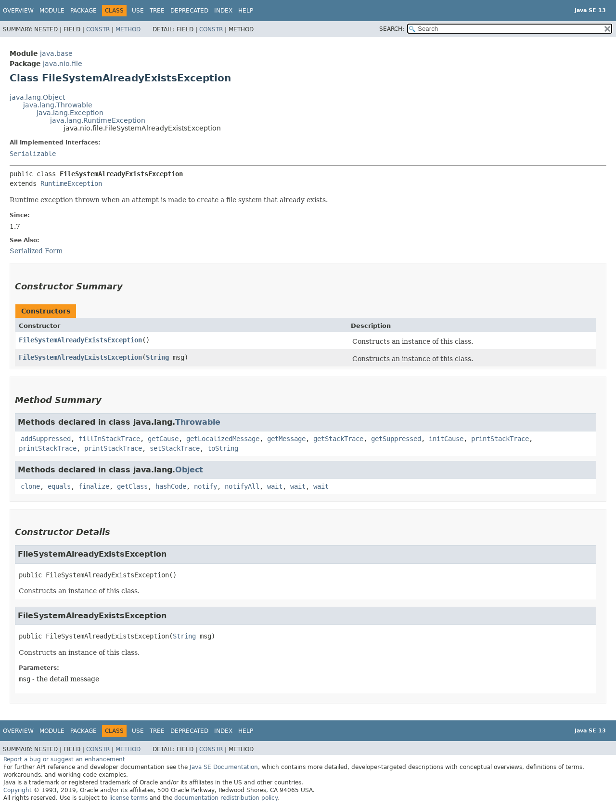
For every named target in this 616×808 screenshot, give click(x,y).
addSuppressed (46, 439)
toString (222, 448)
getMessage (286, 439)
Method (128, 29)
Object (189, 469)
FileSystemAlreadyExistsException (80, 340)
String (157, 357)
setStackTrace (175, 448)
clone (30, 486)
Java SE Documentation (224, 767)
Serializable (33, 153)
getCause (163, 439)
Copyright (17, 790)
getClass (132, 486)
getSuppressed (396, 439)
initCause (446, 439)
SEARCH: (391, 29)
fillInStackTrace (109, 439)
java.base (56, 53)
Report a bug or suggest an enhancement (64, 759)
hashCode (170, 486)
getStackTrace (338, 439)
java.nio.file (62, 63)
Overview (18, 10)
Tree (157, 10)
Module (51, 10)
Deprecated (189, 10)
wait (274, 486)
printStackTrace (500, 439)
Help (245, 10)
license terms (128, 798)
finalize (93, 486)
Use (138, 10)
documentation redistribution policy (225, 798)
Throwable (197, 422)
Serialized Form (36, 251)
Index (223, 10)
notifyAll (242, 486)
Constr (98, 29)
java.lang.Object (37, 97)
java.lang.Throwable (57, 105)
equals (59, 486)
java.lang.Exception (70, 113)
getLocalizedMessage (222, 439)
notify (205, 486)
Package (83, 10)
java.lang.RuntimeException (97, 120)
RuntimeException (71, 183)
